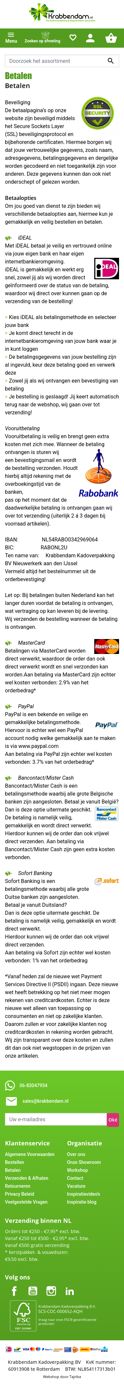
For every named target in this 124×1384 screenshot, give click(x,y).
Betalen (13, 1170)
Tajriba (75, 1376)
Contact (75, 1178)
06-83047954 (33, 1085)
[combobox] (62, 61)
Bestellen (14, 1162)
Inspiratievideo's (83, 1194)
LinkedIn (69, 1285)
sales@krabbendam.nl (45, 1101)
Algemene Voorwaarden (30, 1154)
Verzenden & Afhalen (26, 1178)
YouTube (32, 1285)
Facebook (14, 1285)
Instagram (51, 1285)
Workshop (77, 1170)
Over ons (76, 1154)
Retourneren (17, 1186)
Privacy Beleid (19, 1194)
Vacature (76, 1186)
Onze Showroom (84, 1162)
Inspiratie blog (82, 1202)
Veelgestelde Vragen (26, 1202)
